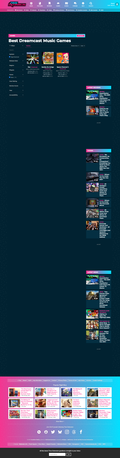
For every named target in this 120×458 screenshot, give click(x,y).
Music (14, 77)
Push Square (33, 444)
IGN (69, 444)
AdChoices (70, 439)
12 (96, 328)
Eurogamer (75, 444)
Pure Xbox (42, 444)
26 (96, 180)
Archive (88, 380)
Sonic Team (49, 70)
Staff (29, 380)
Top (19, 380)
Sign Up (112, 5)
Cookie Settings (97, 380)
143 (96, 161)
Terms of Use (72, 380)
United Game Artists (34, 69)
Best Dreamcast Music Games (39, 40)
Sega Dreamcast (15, 57)
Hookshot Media (35, 439)
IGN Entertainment (51, 439)
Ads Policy (81, 380)
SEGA (27, 69)
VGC (82, 444)
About (24, 380)
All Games (80, 35)
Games (12, 36)
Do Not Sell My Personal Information (83, 439)
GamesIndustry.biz (91, 444)
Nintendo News (62, 444)
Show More (60, 421)
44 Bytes (64, 439)
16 (96, 191)
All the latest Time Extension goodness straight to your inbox (60, 451)
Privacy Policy (62, 380)
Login (108, 5)
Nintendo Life (23, 444)
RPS (104, 444)
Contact (54, 380)
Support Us (46, 380)
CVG (99, 444)
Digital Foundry (51, 444)
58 (96, 298)
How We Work (37, 380)
